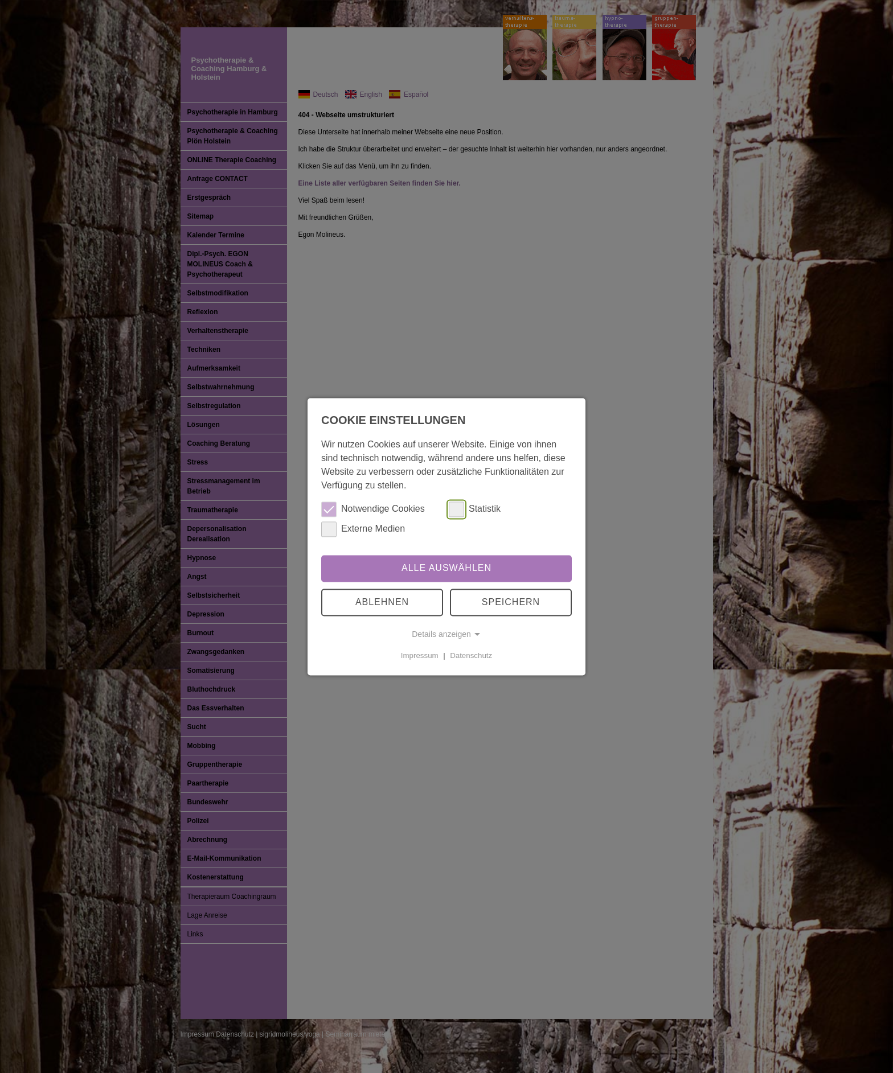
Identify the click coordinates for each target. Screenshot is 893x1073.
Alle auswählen (446, 568)
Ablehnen (382, 602)
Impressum (420, 655)
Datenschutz (471, 655)
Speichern (511, 602)
